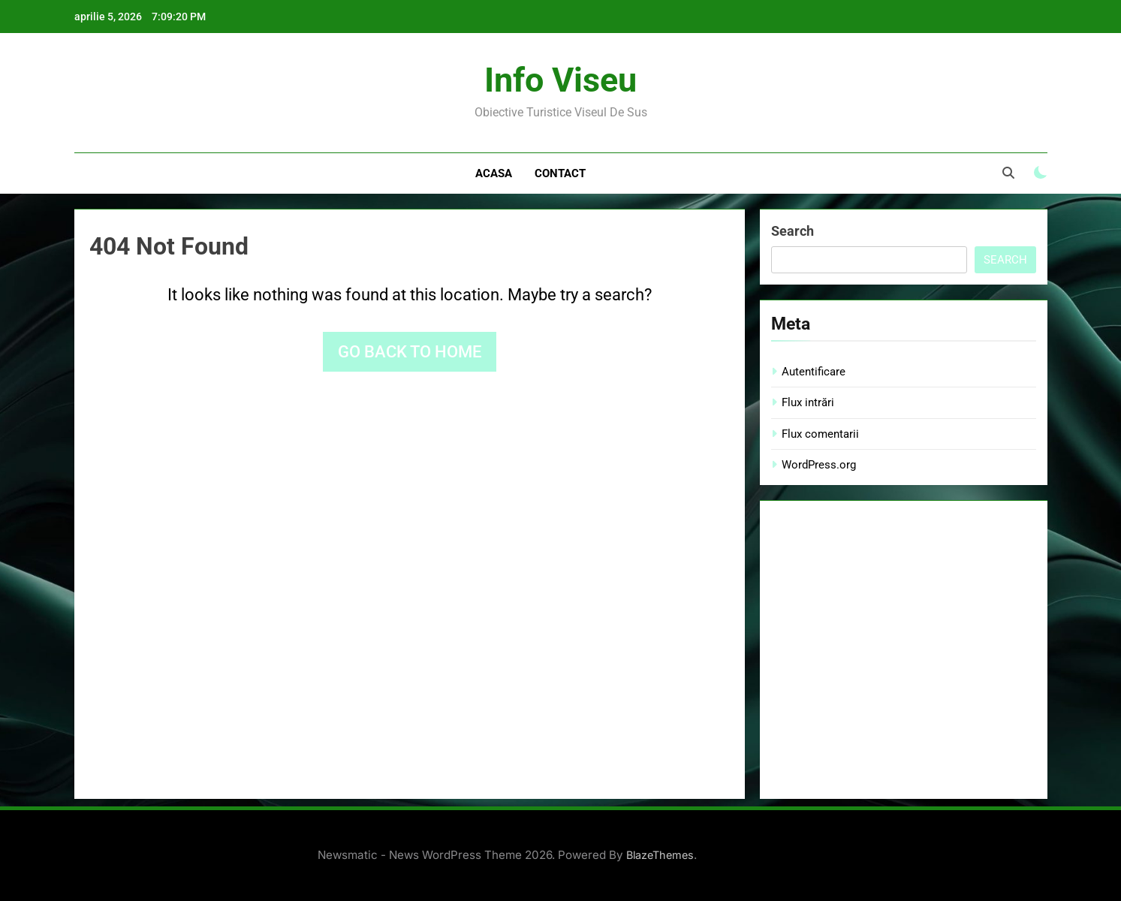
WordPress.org (819, 465)
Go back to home (409, 351)
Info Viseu (560, 80)
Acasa (493, 173)
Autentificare (813, 371)
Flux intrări (808, 402)
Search (792, 231)
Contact (560, 173)
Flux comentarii (820, 434)
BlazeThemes (660, 854)
